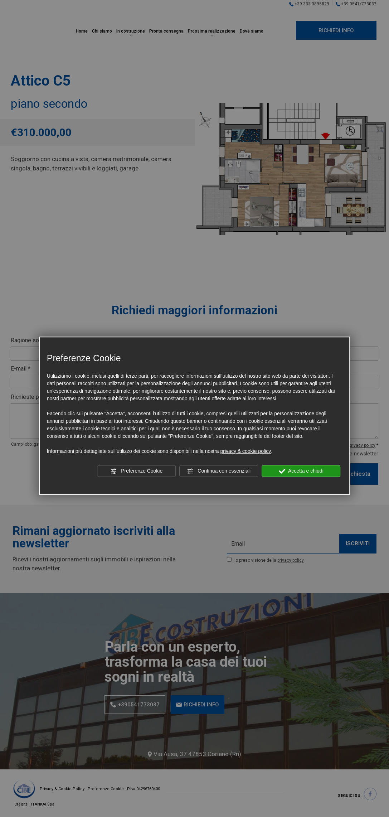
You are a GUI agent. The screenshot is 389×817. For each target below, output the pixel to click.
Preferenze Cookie (136, 471)
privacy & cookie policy (245, 451)
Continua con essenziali (219, 471)
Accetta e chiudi (301, 471)
